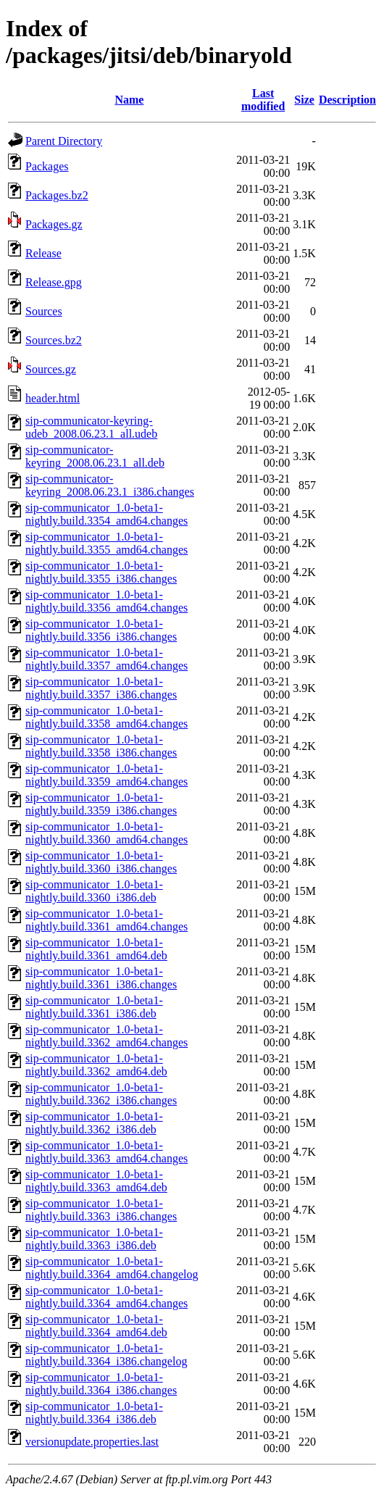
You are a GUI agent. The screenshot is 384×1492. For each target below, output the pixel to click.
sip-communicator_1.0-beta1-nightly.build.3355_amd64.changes (106, 543)
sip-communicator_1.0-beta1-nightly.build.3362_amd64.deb (96, 1065)
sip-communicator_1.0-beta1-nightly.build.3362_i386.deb (94, 1122)
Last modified (263, 99)
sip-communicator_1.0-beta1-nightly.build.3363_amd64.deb (96, 1180)
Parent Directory (63, 141)
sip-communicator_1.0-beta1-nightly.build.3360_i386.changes (101, 862)
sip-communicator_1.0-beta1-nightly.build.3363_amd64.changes (106, 1151)
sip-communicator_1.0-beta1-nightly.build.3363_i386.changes (101, 1209)
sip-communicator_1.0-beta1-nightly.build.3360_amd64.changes (106, 833)
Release (43, 253)
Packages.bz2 (56, 195)
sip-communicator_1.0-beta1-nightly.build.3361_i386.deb (94, 1007)
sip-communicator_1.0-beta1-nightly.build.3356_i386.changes (101, 630)
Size (304, 99)
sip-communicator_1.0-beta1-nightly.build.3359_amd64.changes (106, 775)
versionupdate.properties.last (92, 1441)
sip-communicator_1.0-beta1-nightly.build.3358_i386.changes (101, 746)
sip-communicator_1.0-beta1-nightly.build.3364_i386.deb (94, 1412)
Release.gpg (53, 282)
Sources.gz (50, 369)
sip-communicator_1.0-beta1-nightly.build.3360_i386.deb (94, 891)
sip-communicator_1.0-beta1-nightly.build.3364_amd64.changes (106, 1296)
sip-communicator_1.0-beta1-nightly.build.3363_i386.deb (94, 1238)
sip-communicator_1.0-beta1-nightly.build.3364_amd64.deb (96, 1325)
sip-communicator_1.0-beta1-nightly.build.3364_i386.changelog (106, 1354)
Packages (47, 166)
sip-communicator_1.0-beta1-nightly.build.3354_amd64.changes (106, 514)
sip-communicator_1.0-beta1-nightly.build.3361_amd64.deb (96, 949)
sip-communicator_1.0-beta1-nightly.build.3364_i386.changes (101, 1383)
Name (128, 99)
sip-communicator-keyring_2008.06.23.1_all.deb (94, 456)
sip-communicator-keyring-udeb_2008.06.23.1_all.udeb (91, 427)
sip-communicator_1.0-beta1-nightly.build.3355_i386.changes (101, 572)
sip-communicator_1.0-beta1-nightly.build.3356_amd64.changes (106, 601)
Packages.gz (54, 224)
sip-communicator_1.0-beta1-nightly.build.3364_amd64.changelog (111, 1267)
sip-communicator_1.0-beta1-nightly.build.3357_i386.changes (101, 688)
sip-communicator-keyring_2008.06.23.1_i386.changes (109, 485)
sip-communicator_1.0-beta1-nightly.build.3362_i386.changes (101, 1094)
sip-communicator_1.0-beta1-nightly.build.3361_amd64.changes (106, 920)
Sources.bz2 (53, 340)
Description (347, 99)
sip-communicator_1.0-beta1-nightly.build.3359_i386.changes (101, 804)
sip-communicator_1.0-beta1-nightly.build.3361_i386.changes (101, 978)
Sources (43, 311)
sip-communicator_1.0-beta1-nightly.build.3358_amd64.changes (106, 717)
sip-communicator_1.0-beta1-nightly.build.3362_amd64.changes (106, 1036)
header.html (52, 398)
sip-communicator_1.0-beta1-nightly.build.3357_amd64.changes (106, 659)
